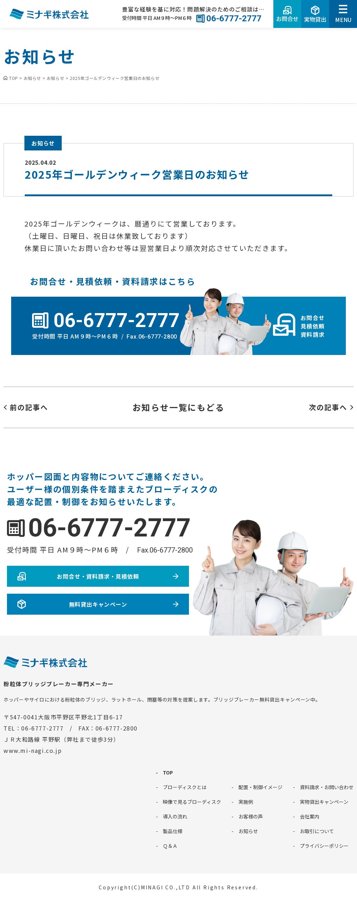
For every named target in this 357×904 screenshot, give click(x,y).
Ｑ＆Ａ (170, 845)
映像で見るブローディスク (192, 801)
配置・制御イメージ (260, 787)
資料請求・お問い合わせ (327, 787)
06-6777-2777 (109, 528)
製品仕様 (172, 831)
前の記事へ (29, 407)
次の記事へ (328, 407)
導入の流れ (175, 816)
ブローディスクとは (184, 787)
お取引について (317, 831)
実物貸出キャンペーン (324, 801)
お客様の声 (250, 816)
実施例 (245, 801)
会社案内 (309, 816)
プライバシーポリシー (324, 845)
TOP (168, 772)
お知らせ (43, 143)
